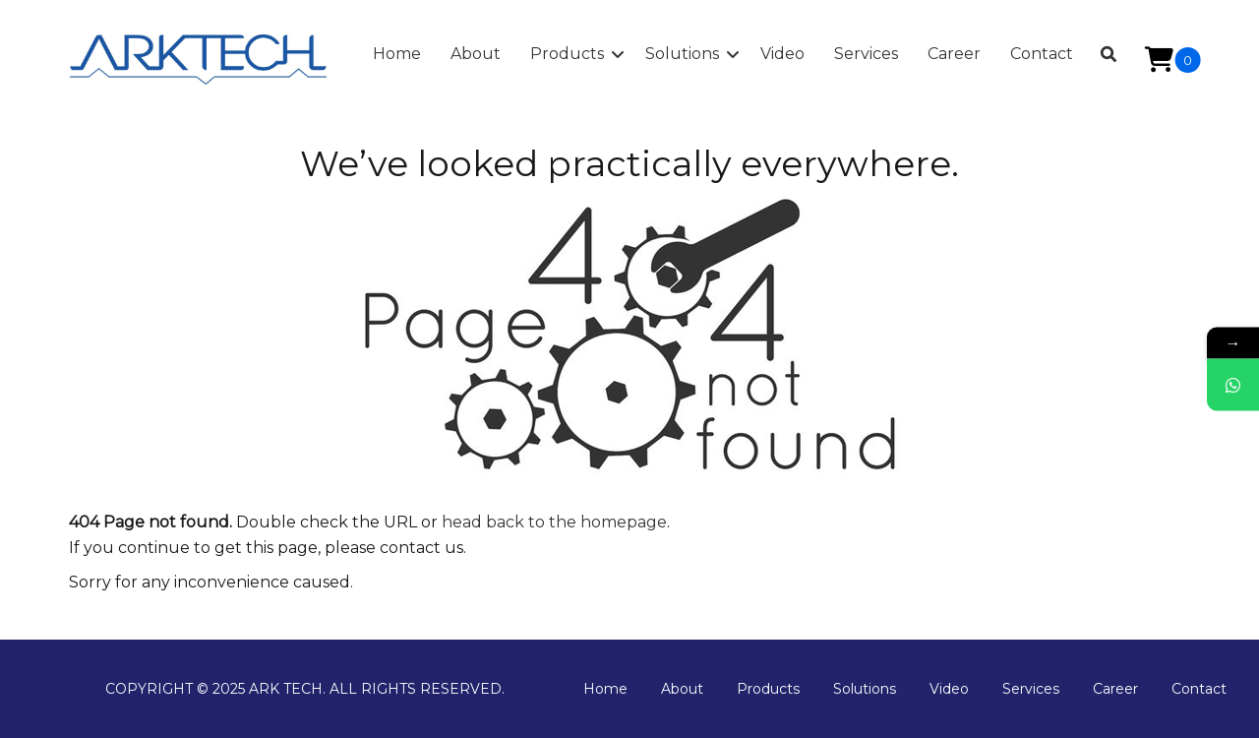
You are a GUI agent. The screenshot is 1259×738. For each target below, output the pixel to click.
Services (1030, 689)
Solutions (864, 689)
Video (949, 689)
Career (1115, 689)
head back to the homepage (554, 522)
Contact (1199, 689)
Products (768, 689)
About (682, 689)
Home (605, 689)
